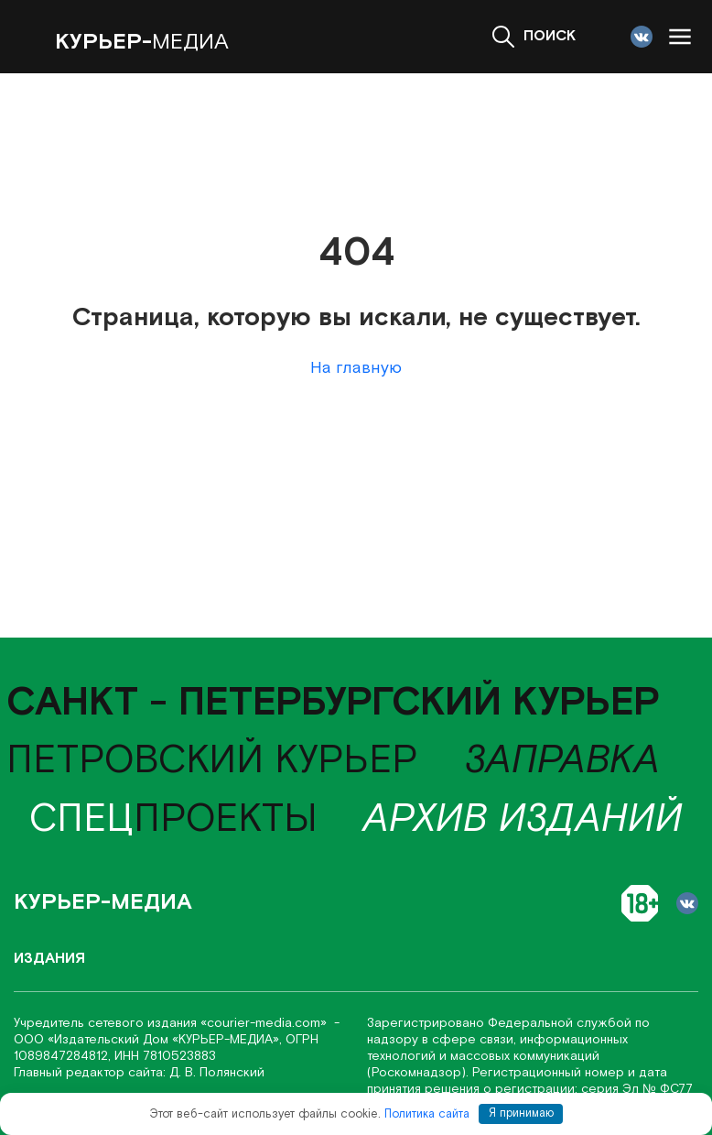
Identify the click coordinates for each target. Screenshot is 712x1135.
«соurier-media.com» (265, 1023)
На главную (356, 367)
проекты (173, 819)
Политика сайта (426, 1113)
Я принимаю (521, 1113)
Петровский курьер (212, 761)
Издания (49, 958)
